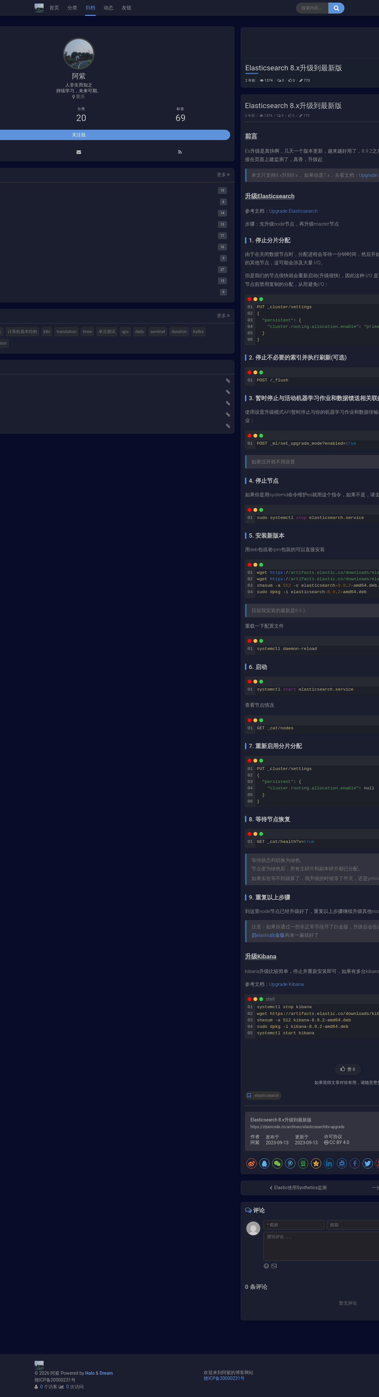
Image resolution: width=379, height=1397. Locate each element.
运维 (335, 32)
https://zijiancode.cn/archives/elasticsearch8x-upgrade (186, 1146)
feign (95, 1235)
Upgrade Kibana (175, 1004)
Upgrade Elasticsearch (272, 195)
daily (99, 1212)
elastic (75, 1189)
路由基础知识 (52, 1329)
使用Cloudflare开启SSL (62, 1284)
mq (45, 1189)
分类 (72, 8)
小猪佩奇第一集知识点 (61, 1318)
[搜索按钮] (336, 8)
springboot (52, 1235)
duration (71, 1224)
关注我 (79, 992)
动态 (108, 8)
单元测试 (66, 1212)
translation (101, 1201)
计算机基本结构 (57, 1201)
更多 (111, 1032)
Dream (106, 1373)
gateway (76, 1235)
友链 (126, 8)
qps (84, 1212)
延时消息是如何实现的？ (64, 1307)
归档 (90, 8)
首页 (54, 8)
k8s (81, 1201)
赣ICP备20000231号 (55, 1379)
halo (59, 1189)
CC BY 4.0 (225, 1162)
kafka (90, 1224)
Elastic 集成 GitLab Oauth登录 (69, 1295)
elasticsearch (156, 1115)
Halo (90, 1373)
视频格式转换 (100, 1189)
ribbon (48, 1247)
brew (46, 1212)
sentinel (49, 1224)
